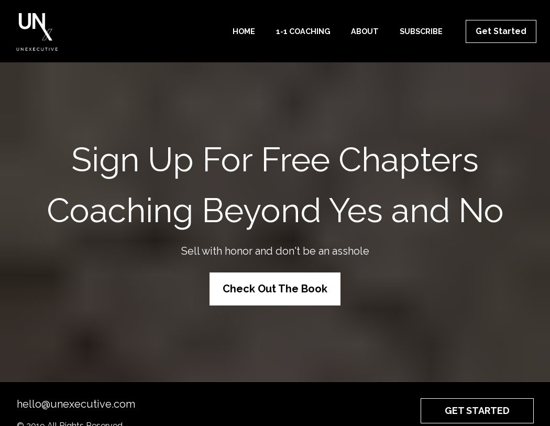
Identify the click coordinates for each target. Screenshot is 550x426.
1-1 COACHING (303, 31)
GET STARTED (477, 401)
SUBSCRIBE (421, 31)
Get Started (501, 31)
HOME (244, 31)
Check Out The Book (275, 284)
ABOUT (365, 31)
